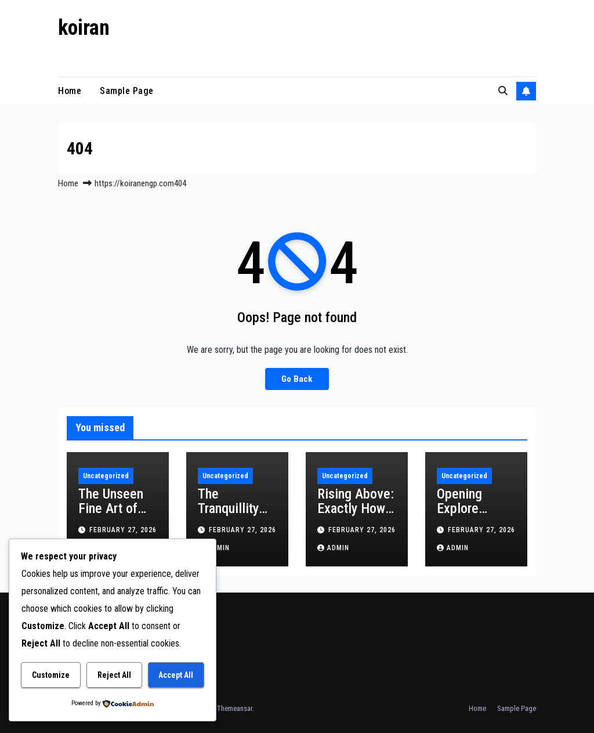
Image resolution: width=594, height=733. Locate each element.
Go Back (297, 379)
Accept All (175, 675)
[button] (503, 90)
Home (69, 90)
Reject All (114, 675)
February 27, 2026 (123, 530)
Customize (51, 675)
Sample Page (127, 90)
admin (333, 548)
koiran (84, 28)
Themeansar (234, 708)
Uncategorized (106, 476)
